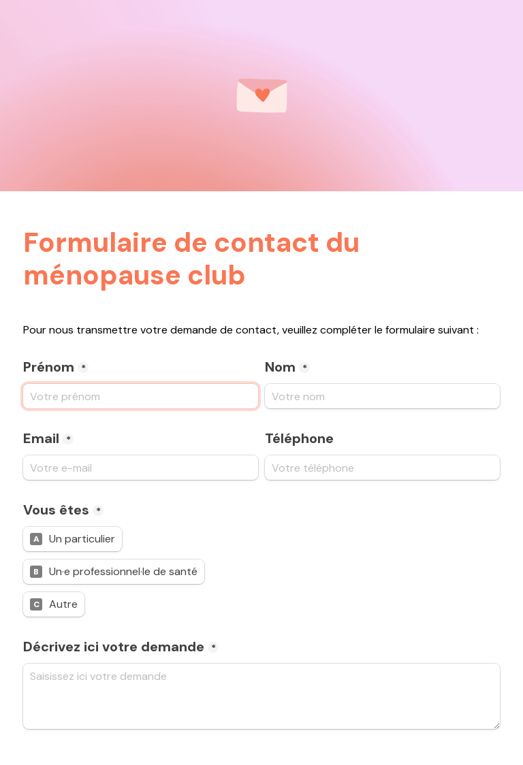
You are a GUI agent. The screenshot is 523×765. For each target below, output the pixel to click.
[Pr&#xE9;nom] (140, 396)
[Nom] (382, 396)
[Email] (140, 467)
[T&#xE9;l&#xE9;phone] (382, 467)
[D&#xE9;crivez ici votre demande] (261, 696)
